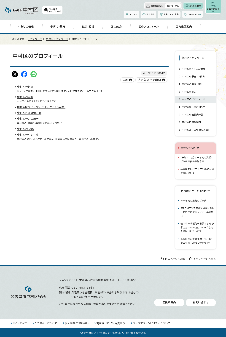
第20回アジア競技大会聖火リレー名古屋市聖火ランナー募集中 (197, 212)
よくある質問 (195, 6)
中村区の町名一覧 (28, 135)
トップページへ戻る (205, 258)
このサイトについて (46, 323)
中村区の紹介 (25, 87)
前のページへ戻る (175, 258)
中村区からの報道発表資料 (196, 129)
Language (193, 14)
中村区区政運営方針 (29, 113)
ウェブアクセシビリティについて (152, 323)
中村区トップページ (57, 39)
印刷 (125, 80)
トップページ (35, 39)
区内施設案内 (184, 26)
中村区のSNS (25, 129)
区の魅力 (116, 26)
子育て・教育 (57, 26)
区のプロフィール (148, 26)
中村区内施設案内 (191, 122)
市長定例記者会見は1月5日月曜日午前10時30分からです (196, 240)
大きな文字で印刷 (149, 79)
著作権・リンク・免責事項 (110, 323)
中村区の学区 (25, 97)
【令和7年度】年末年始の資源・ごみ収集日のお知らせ (196, 159)
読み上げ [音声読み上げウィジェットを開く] (150, 14)
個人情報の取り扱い (77, 323)
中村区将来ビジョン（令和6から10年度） (41, 107)
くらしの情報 (26, 26)
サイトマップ (20, 323)
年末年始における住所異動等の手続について (197, 170)
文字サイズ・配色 (171, 14)
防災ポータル (173, 6)
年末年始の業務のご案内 (193, 200)
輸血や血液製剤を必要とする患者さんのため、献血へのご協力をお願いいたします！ (197, 227)
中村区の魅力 (189, 91)
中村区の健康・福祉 (192, 84)
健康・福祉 (88, 26)
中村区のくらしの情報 (193, 68)
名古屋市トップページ (55, 10)
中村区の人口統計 (28, 118)
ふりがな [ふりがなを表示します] (133, 14)
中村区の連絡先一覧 (193, 114)
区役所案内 (169, 302)
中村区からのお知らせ (194, 106)
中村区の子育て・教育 (193, 76)
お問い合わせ (201, 302)
